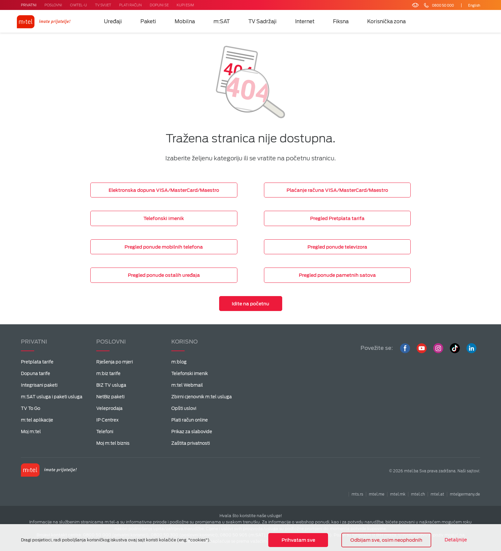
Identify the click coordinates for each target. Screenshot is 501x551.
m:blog (179, 361)
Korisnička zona (386, 22)
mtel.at (437, 494)
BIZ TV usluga (111, 385)
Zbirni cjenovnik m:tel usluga (201, 396)
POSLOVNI (53, 5)
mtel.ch (418, 494)
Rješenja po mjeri (114, 361)
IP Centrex (107, 420)
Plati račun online (189, 420)
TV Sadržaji (262, 22)
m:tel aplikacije (37, 420)
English (474, 5)
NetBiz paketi (110, 396)
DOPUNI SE (159, 5)
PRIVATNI (29, 5)
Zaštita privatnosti (190, 443)
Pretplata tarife (37, 361)
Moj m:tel (31, 431)
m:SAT (221, 22)
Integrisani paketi (39, 385)
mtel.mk (397, 494)
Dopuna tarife (35, 373)
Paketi (148, 22)
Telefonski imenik (189, 373)
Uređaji (113, 22)
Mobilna (185, 22)
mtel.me (376, 494)
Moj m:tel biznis (112, 443)
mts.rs (357, 494)
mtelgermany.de (465, 494)
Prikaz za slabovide (191, 431)
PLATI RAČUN (130, 5)
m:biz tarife (108, 373)
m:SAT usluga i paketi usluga (51, 396)
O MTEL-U (78, 5)
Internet (304, 22)
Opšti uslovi (183, 408)
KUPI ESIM (185, 5)
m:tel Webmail (187, 385)
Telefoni (104, 431)
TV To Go (30, 408)
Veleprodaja (109, 408)
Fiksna (341, 22)
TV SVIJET (103, 5)
